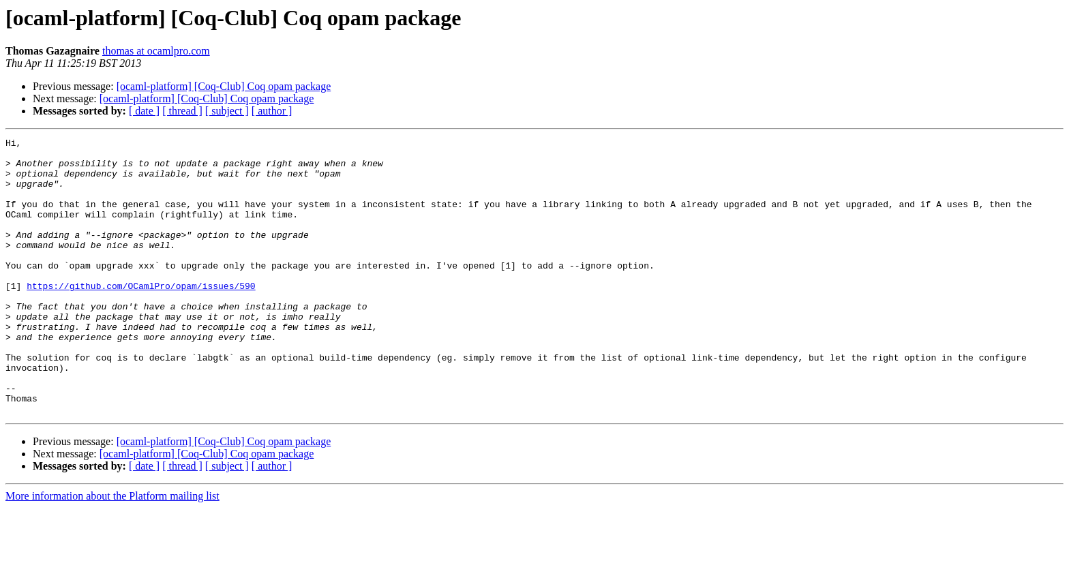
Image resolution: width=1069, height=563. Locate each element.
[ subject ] (227, 111)
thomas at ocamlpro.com (156, 51)
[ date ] (144, 111)
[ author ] (272, 111)
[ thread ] (182, 111)
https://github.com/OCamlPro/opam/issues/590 (141, 316)
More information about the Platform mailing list (112, 551)
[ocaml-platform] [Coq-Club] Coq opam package (224, 86)
